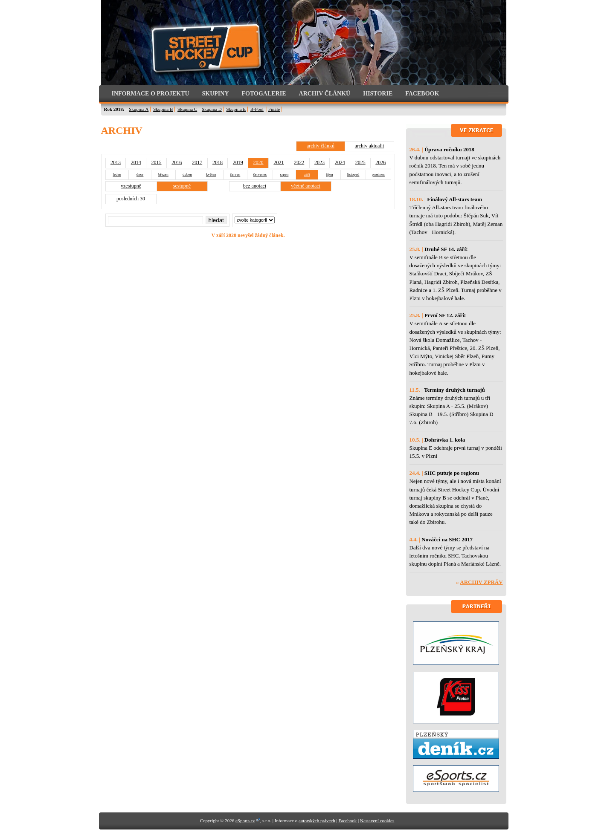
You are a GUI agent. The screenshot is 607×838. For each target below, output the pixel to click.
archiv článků (320, 146)
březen (163, 174)
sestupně (182, 186)
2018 (217, 162)
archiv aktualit (369, 146)
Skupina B (163, 109)
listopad (353, 174)
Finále (274, 109)
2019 (238, 162)
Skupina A (138, 109)
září (307, 174)
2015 (156, 162)
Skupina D (212, 109)
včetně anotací (305, 186)
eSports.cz (245, 820)
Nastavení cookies (377, 820)
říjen (329, 174)
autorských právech (317, 820)
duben (187, 174)
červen (235, 174)
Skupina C (187, 109)
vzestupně (131, 186)
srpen (284, 174)
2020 (258, 162)
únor (140, 174)
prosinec (378, 174)
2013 (115, 162)
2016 (176, 162)
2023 (319, 162)
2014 (136, 162)
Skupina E (236, 109)
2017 (197, 162)
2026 (380, 162)
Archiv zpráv (481, 582)
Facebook (347, 820)
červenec (260, 174)
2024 (340, 162)
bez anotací (254, 186)
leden (117, 174)
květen (211, 174)
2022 (299, 162)
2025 (360, 162)
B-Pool (257, 109)
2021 (278, 162)
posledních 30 (130, 199)
